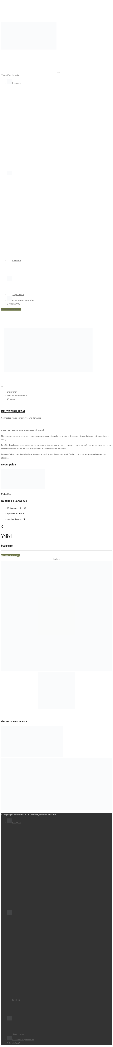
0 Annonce (7, 545)
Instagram (14, 83)
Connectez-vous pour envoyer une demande (21, 418)
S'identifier (6, 75)
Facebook (14, 260)
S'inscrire (15, 75)
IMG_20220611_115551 (13, 411)
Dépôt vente (15, 294)
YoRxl (6, 536)
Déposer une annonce (11, 309)
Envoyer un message (10, 555)
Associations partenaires (20, 300)
